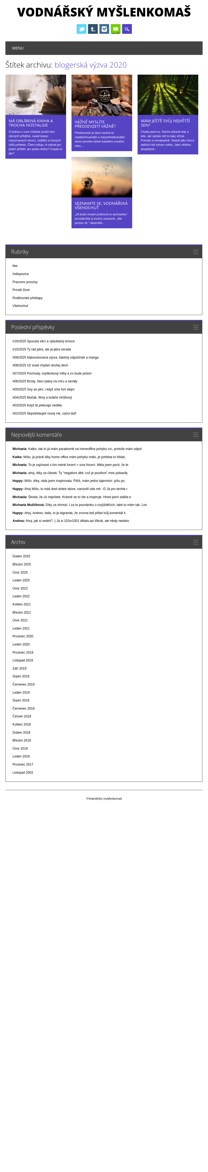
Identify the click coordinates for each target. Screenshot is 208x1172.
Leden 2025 (21, 580)
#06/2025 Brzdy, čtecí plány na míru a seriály (44, 381)
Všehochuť (20, 305)
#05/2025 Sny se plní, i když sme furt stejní (43, 389)
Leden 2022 (21, 596)
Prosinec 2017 (22, 764)
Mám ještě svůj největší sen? (165, 123)
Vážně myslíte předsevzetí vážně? (95, 124)
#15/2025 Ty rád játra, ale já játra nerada (41, 349)
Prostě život (21, 290)
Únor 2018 (20, 748)
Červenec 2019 (23, 684)
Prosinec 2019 (22, 652)
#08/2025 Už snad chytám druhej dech (40, 365)
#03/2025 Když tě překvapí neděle (37, 405)
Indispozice (20, 274)
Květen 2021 (21, 604)
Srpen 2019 (20, 676)
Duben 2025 (21, 556)
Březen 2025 (21, 564)
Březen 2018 (21, 740)
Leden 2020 (21, 644)
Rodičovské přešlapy (27, 298)
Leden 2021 (21, 628)
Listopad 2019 (22, 660)
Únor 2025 (20, 572)
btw (15, 265)
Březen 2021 (21, 612)
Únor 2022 (20, 588)
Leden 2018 (21, 756)
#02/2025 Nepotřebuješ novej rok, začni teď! (44, 413)
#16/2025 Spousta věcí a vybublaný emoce (43, 341)
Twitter (81, 29)
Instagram (104, 29)
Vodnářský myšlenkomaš (104, 12)
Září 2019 (19, 668)
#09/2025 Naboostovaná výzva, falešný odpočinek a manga (55, 357)
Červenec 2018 (23, 708)
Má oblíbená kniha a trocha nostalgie (31, 123)
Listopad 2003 (22, 772)
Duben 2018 (21, 732)
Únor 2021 (20, 620)
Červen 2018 (21, 716)
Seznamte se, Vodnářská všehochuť (101, 205)
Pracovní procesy (25, 282)
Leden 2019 (21, 692)
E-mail (116, 29)
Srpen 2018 (20, 700)
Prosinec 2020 (22, 636)
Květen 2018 (21, 724)
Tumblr (93, 29)
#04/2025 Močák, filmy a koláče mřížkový (42, 397)
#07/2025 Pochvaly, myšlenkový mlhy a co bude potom (52, 373)
